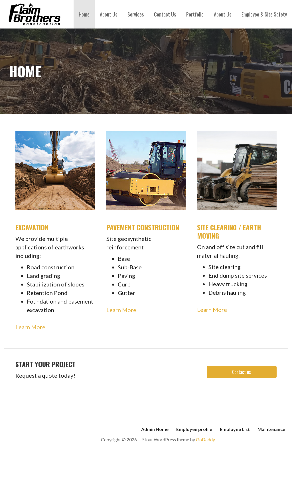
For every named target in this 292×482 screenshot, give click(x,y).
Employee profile (194, 429)
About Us (108, 14)
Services (135, 14)
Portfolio (195, 14)
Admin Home (155, 429)
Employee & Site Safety (264, 14)
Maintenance (271, 429)
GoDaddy (205, 439)
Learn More (30, 327)
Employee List (235, 429)
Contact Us (165, 14)
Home (84, 14)
